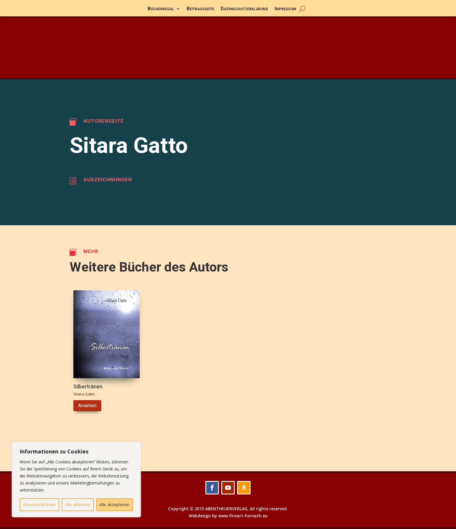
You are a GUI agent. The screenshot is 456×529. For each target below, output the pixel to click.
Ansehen (87, 405)
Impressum (285, 9)
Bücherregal (161, 9)
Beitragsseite (200, 9)
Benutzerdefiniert (39, 504)
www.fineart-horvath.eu (243, 515)
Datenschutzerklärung (244, 9)
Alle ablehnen (77, 504)
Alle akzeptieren (114, 504)
